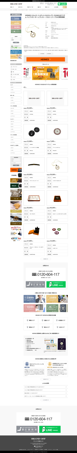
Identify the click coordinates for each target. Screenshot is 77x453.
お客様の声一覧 (45, 379)
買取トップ (12, 7)
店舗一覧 (39, 7)
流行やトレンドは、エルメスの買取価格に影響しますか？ (35, 396)
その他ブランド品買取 (14, 145)
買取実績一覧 (46, 258)
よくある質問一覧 (45, 400)
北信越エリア (61, 320)
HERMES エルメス (53, 22)
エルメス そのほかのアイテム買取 (23, 9)
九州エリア (62, 327)
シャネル (12, 89)
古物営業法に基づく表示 (22, 449)
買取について (47, 7)
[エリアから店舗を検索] (16, 38)
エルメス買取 (15, 9)
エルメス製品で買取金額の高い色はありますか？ (34, 390)
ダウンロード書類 (55, 449)
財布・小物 (12, 95)
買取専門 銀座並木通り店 (54, 37)
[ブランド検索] (16, 161)
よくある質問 (56, 7)
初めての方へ (20, 7)
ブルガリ (12, 124)
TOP (11, 9)
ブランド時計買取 (13, 106)
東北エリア (47, 327)
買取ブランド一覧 (30, 7)
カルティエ (12, 121)
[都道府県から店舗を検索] (16, 40)
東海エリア (32, 327)
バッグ (11, 84)
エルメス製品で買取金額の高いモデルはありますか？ (35, 387)
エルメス (12, 87)
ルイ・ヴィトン (13, 92)
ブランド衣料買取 (13, 134)
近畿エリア (47, 320)
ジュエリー (12, 119)
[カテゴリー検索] (16, 159)
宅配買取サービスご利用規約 (39, 449)
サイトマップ (50, 449)
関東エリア (32, 320)
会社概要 (45, 449)
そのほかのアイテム (53, 25)
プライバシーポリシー (30, 449)
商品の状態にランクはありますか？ (31, 393)
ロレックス (12, 108)
